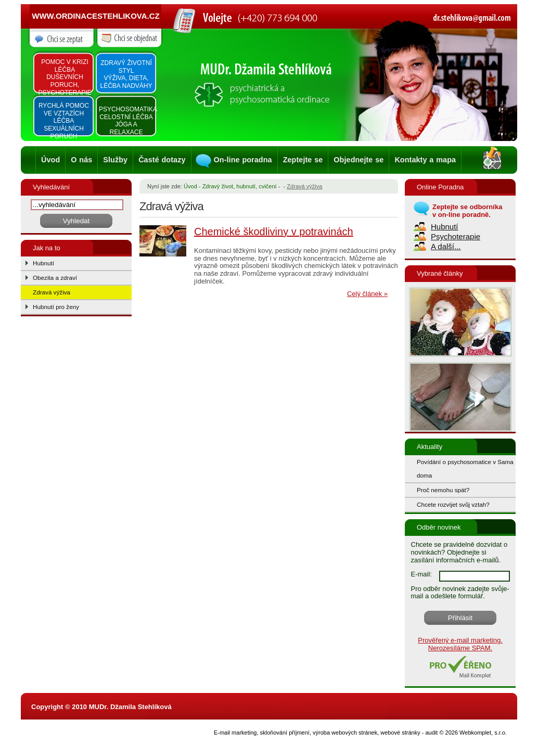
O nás (81, 160)
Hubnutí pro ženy (56, 306)
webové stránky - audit (409, 732)
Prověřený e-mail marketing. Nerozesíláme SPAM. (460, 644)
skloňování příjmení (285, 732)
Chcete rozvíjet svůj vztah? (453, 504)
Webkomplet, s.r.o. (483, 732)
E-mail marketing (235, 732)
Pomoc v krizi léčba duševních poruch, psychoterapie (64, 77)
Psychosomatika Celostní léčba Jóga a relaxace (127, 121)
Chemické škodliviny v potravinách (273, 231)
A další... (446, 246)
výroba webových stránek (345, 732)
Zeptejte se (303, 160)
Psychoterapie (455, 236)
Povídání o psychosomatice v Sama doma (465, 468)
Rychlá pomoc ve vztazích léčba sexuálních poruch (64, 121)
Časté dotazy (161, 160)
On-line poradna (243, 160)
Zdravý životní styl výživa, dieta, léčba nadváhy (126, 74)
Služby (115, 160)
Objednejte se (358, 160)
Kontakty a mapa (425, 160)
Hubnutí (43, 263)
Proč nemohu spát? (443, 489)
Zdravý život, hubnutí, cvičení (239, 186)
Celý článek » (367, 294)
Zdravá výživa (51, 292)
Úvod (50, 160)
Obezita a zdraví (55, 277)
